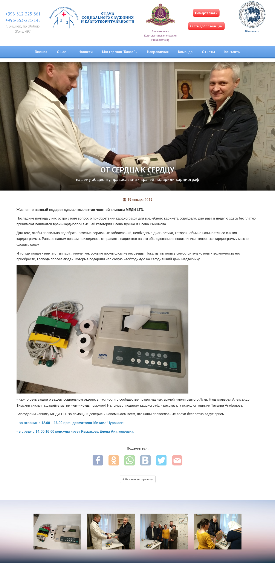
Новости (85, 51)
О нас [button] (63, 51)
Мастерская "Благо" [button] (120, 51)
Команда (185, 51)
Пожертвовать (206, 13)
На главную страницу (137, 479)
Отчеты (208, 51)
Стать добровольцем (206, 26)
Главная (41, 51)
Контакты (232, 51)
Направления (158, 51)
